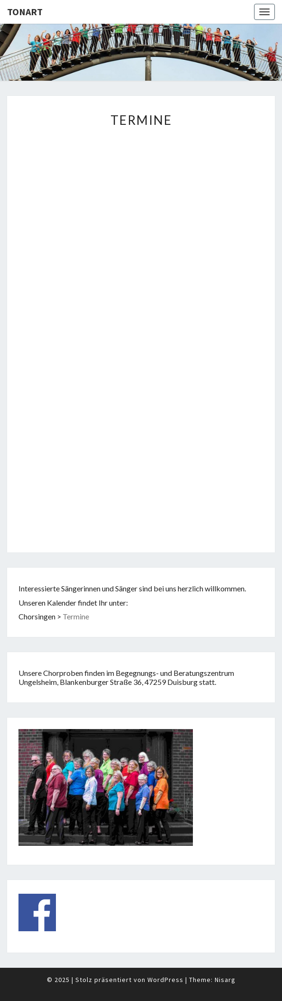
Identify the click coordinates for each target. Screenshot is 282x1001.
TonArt (25, 12)
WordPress (165, 979)
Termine (76, 616)
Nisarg (225, 979)
